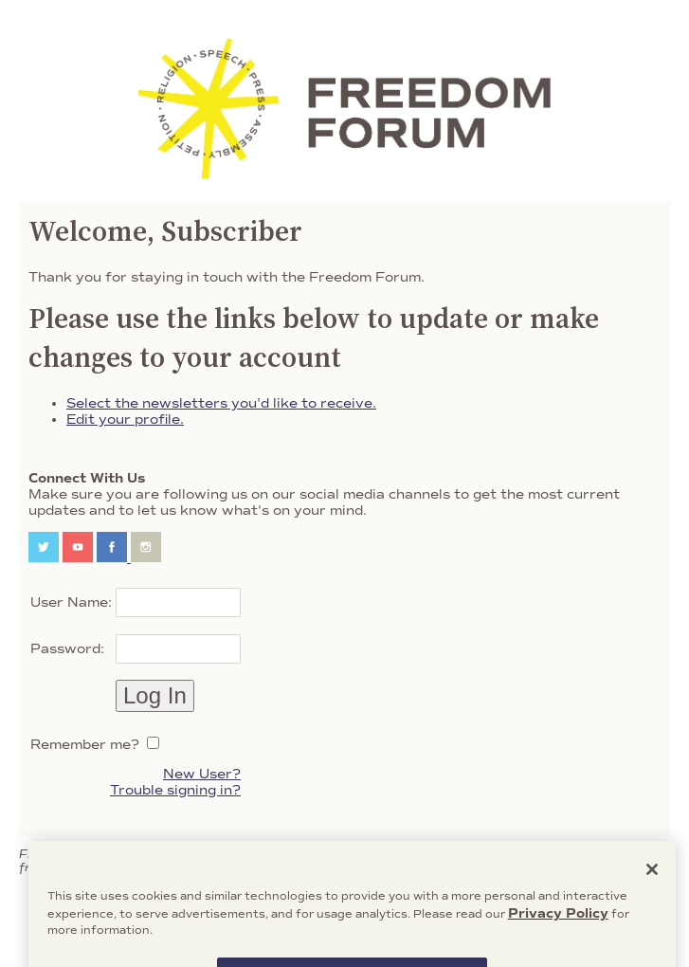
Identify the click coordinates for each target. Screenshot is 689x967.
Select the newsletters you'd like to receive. (221, 403)
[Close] (652, 884)
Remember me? (84, 745)
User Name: (71, 602)
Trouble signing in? (175, 790)
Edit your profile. (125, 419)
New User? (202, 774)
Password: (67, 649)
